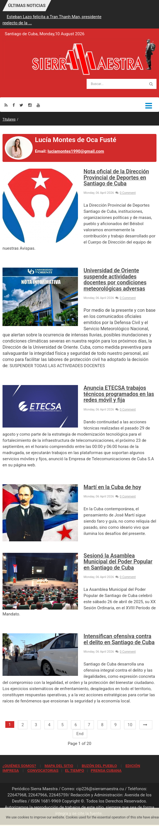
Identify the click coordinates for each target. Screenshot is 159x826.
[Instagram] (30, 105)
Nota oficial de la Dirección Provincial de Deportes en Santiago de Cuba (116, 177)
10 (130, 724)
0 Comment (125, 193)
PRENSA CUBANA (106, 770)
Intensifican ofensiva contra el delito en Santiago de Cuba (119, 639)
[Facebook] (14, 105)
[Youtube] (38, 105)
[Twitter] (21, 105)
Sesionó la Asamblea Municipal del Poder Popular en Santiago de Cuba (118, 562)
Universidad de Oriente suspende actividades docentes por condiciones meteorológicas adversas (115, 279)
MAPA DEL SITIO (58, 765)
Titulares (9, 119)
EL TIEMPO (74, 770)
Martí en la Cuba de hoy (112, 487)
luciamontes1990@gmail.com (76, 151)
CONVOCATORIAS (42, 770)
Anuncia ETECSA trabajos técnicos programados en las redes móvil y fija (119, 394)
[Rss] (6, 105)
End (79, 733)
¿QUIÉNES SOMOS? (19, 765)
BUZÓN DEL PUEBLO (99, 765)
